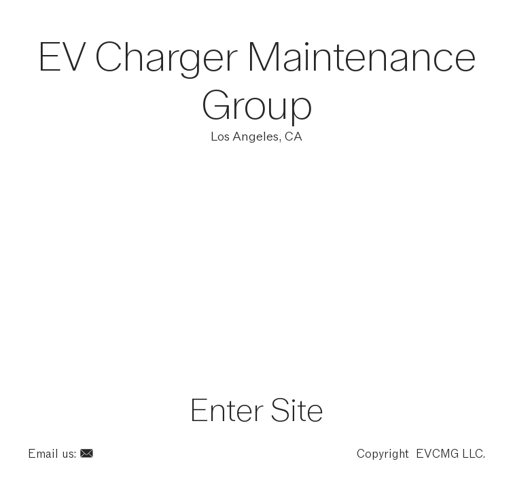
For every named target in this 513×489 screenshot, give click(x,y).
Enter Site (256, 410)
